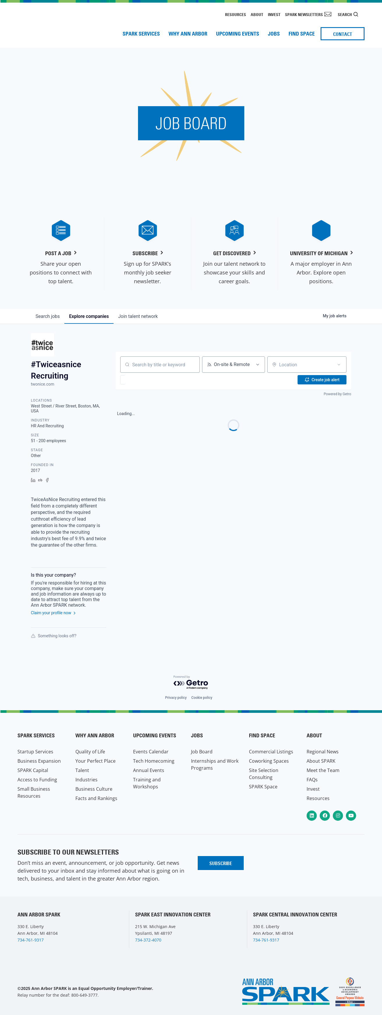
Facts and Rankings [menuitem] (96, 798)
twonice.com (42, 384)
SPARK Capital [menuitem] (32, 770)
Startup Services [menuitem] (35, 751)
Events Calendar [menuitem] (151, 751)
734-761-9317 (30, 940)
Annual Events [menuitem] (148, 770)
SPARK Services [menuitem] (141, 33)
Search (345, 14)
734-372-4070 (148, 940)
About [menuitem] (257, 14)
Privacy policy (176, 698)
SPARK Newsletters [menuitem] (304, 14)
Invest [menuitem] (274, 14)
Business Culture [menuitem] (93, 789)
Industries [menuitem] (86, 779)
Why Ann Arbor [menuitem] (188, 33)
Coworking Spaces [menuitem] (269, 761)
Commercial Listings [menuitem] (271, 751)
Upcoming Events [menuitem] (237, 33)
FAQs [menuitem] (312, 779)
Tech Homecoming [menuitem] (153, 761)
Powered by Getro (337, 394)
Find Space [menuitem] (302, 33)
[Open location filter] (339, 364)
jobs (48, 316)
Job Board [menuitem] (202, 751)
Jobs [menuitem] (274, 33)
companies (89, 316)
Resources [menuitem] (235, 14)
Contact (342, 34)
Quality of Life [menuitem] (90, 751)
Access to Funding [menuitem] (37, 779)
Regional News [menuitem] (323, 751)
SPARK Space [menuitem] (263, 786)
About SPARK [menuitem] (321, 761)
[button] (139, 379)
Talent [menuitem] (82, 770)
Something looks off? (53, 636)
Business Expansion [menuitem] (39, 761)
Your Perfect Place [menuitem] (95, 761)
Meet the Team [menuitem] (323, 770)
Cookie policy (201, 698)
